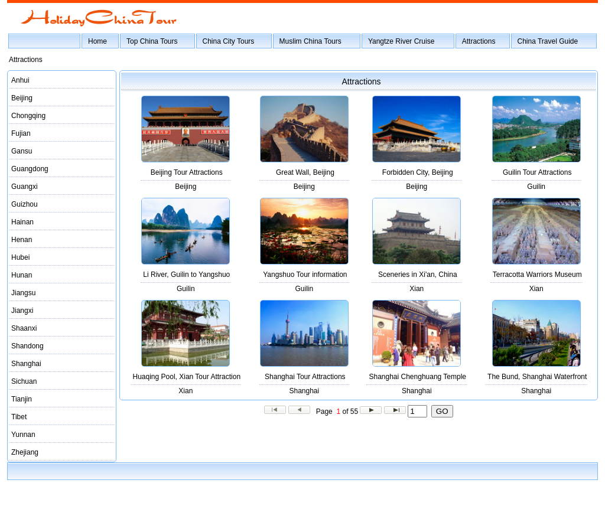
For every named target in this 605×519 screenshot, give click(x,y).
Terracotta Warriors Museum (537, 274)
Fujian (21, 133)
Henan (21, 240)
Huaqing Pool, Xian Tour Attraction (187, 377)
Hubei (20, 257)
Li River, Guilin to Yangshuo (186, 274)
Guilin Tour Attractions (537, 172)
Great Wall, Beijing (305, 172)
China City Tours (229, 41)
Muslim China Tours (310, 41)
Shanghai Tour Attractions (305, 377)
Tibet (19, 417)
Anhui (20, 80)
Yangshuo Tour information (305, 274)
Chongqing (28, 116)
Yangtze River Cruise (401, 41)
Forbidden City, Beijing (417, 172)
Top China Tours (152, 41)
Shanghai (26, 364)
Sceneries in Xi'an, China (417, 274)
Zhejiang (24, 452)
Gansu (21, 151)
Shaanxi (24, 328)
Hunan (21, 275)
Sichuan (24, 381)
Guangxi (24, 186)
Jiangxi (22, 310)
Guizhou (24, 204)
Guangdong (29, 169)
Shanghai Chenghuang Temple (417, 377)
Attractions (479, 41)
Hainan (22, 222)
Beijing (21, 98)
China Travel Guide (548, 41)
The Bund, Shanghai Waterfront (537, 377)
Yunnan (23, 434)
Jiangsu (23, 293)
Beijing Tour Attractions (187, 172)
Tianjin (21, 399)
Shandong (27, 346)
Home (97, 41)
